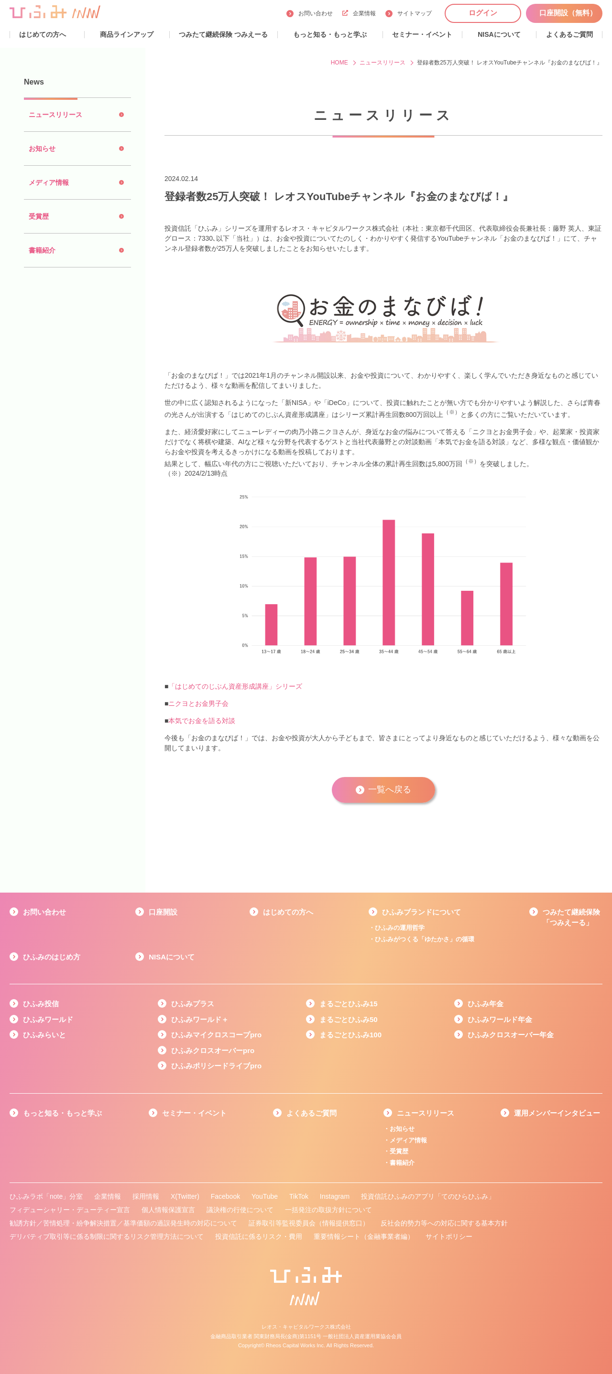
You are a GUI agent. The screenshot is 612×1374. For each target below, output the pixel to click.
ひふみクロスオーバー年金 (511, 1035)
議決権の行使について (240, 1210)
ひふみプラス (192, 1004)
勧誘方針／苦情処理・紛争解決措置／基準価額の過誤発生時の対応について (123, 1223)
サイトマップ (414, 13)
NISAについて (172, 957)
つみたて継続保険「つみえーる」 (571, 917)
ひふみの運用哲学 (400, 927)
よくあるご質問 (311, 1113)
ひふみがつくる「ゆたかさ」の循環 (424, 939)
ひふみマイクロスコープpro (216, 1035)
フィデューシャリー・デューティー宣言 (70, 1210)
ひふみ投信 (41, 1004)
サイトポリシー (449, 1236)
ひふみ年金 (485, 1004)
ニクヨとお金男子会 (198, 703)
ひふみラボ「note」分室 (46, 1196)
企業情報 (359, 13)
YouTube (264, 1196)
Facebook (225, 1196)
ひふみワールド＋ (200, 1019)
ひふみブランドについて (421, 912)
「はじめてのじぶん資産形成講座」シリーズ (235, 686)
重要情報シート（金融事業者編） (364, 1236)
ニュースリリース (425, 1113)
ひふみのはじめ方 (51, 957)
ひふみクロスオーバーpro (212, 1050)
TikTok (298, 1196)
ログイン (483, 13)
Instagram (335, 1196)
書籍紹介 (402, 1162)
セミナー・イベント (194, 1113)
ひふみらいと (44, 1035)
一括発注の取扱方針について (328, 1210)
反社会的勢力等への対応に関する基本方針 (444, 1223)
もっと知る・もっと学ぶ (62, 1113)
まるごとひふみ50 (348, 1019)
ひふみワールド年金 (500, 1019)
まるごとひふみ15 (348, 1004)
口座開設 (163, 912)
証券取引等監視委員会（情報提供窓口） (309, 1223)
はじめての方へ (288, 912)
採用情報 (145, 1196)
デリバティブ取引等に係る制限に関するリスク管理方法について (107, 1236)
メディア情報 (408, 1140)
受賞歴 (399, 1151)
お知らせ (402, 1128)
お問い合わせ (315, 13)
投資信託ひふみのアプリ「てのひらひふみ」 (428, 1196)
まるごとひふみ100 (350, 1035)
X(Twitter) (185, 1196)
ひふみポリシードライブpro (216, 1066)
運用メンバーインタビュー (557, 1113)
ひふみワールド (48, 1019)
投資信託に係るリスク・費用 (258, 1236)
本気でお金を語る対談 (201, 720)
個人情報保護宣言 (168, 1210)
